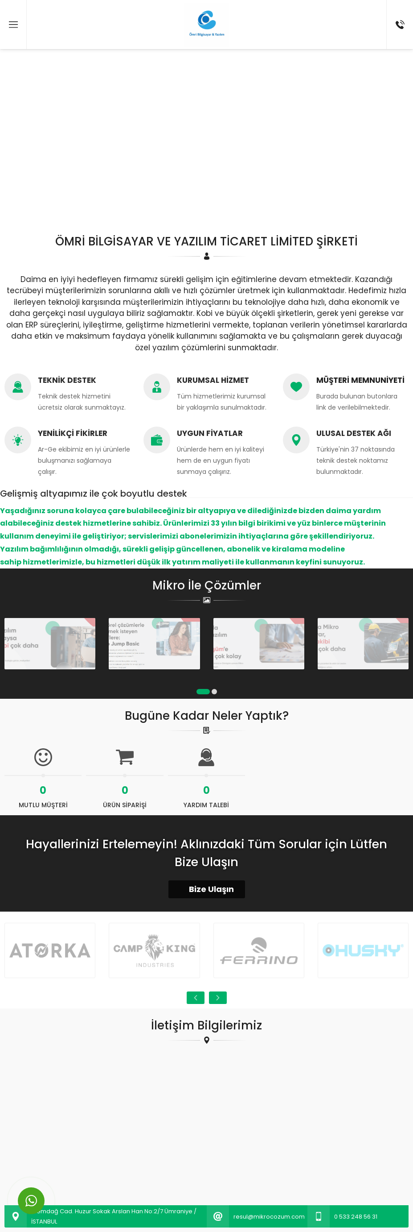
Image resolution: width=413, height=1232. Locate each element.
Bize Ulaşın (207, 889)
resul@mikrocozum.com (269, 1216)
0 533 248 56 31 (355, 1216)
